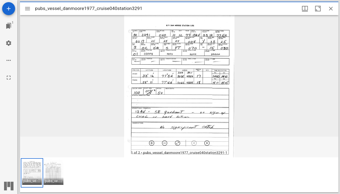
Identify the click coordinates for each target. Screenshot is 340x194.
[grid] (179, 174)
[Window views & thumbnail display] (304, 8)
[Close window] (330, 8)
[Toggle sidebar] (27, 8)
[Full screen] (8, 77)
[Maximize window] (317, 8)
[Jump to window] (8, 25)
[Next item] (206, 143)
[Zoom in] (151, 143)
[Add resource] (8, 8)
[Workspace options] (8, 60)
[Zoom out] (164, 143)
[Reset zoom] (177, 143)
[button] (32, 173)
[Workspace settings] (8, 43)
